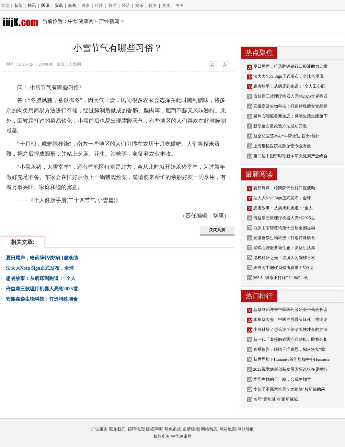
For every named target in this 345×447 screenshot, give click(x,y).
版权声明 (154, 429)
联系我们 (117, 429)
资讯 (59, 5)
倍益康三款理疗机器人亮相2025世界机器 (290, 96)
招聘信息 (136, 429)
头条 (72, 5)
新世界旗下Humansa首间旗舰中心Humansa (291, 359)
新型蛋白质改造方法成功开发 (280, 126)
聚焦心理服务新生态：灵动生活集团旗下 (290, 116)
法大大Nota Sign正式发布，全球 (40, 268)
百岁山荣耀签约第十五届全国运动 (284, 227)
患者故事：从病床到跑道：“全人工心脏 (289, 86)
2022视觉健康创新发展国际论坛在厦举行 (290, 369)
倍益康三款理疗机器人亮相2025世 (42, 288)
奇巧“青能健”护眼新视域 (275, 399)
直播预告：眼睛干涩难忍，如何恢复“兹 (289, 349)
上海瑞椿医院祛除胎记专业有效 (282, 146)
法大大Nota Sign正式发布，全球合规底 (288, 76)
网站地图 (227, 429)
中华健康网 (81, 21)
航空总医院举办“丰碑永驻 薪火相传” (286, 136)
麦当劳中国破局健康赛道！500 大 (283, 267)
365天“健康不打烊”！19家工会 (281, 277)
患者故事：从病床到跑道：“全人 (41, 278)
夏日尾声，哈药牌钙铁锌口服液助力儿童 (290, 66)
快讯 (32, 5)
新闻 (18, 5)
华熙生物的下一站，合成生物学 (282, 379)
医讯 (45, 5)
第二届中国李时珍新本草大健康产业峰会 (290, 156)
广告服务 (99, 429)
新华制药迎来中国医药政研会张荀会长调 (290, 309)
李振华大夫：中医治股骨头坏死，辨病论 (290, 319)
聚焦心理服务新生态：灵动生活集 (284, 247)
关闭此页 (217, 229)
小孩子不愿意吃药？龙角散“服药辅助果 (289, 389)
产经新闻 (109, 21)
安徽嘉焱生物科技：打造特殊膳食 (42, 299)
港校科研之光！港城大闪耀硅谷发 (284, 257)
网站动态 (209, 429)
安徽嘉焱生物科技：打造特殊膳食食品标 (290, 106)
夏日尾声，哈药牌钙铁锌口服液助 (42, 257)
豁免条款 (172, 429)
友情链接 (191, 429)
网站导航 (246, 429)
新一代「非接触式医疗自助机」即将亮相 (290, 339)
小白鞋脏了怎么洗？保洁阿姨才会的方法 (290, 329)
